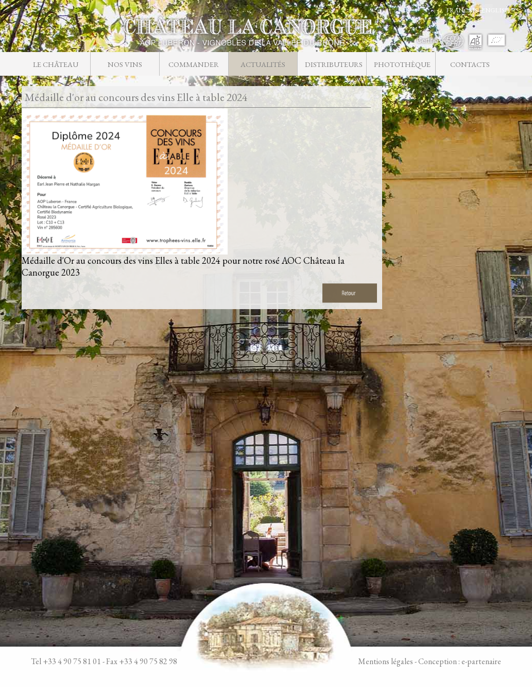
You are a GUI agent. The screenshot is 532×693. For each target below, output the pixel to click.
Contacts (470, 64)
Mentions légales (385, 661)
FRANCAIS (462, 10)
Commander (193, 64)
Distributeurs (333, 64)
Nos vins (125, 64)
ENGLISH (496, 10)
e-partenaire (481, 661)
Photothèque (402, 64)
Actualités (263, 64)
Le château (55, 64)
